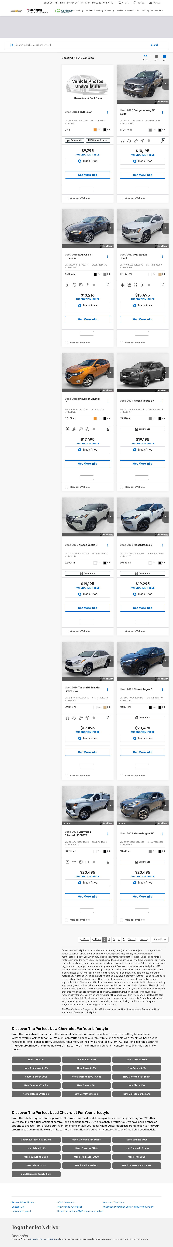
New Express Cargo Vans (136, 1094)
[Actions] (107, 112)
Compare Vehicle (80, 198)
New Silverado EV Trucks (36, 1094)
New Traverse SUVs (136, 1060)
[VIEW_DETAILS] (88, 84)
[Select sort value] (146, 58)
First (84, 939)
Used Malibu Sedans (86, 1165)
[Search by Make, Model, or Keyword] (82, 45)
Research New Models (23, 1203)
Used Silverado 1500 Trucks (36, 1140)
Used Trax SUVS (136, 1157)
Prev (96, 939)
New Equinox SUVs (86, 1060)
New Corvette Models (86, 1094)
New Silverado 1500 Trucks (86, 1077)
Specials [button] (119, 11)
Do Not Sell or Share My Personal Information (80, 1211)
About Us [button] (159, 11)
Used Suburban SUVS (36, 1157)
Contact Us (18, 1207)
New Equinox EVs (86, 1085)
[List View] (164, 58)
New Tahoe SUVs (137, 1068)
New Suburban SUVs (36, 1077)
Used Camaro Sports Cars (136, 1165)
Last (144, 939)
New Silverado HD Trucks (137, 1077)
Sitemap (44, 1239)
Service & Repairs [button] (145, 11)
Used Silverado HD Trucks (86, 1140)
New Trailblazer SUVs (36, 1068)
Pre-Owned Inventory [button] (94, 11)
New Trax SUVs (36, 1060)
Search (154, 45)
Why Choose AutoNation (70, 1207)
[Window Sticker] (98, 140)
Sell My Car (130, 11)
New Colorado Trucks (36, 1085)
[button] (165, 84)
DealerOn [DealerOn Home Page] (34, 1239)
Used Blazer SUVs (36, 1165)
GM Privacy (54, 1239)
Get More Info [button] (87, 175)
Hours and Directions (113, 1203)
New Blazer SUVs (86, 1068)
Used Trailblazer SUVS (86, 1157)
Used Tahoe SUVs (36, 1148)
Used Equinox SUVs (136, 1140)
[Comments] (75, 140)
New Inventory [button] (77, 11)
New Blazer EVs (136, 1085)
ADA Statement (65, 1203)
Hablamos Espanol (21, 1211)
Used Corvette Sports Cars (36, 1174)
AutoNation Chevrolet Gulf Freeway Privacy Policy (128, 1207)
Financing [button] (109, 11)
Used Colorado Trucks (137, 1148)
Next (132, 939)
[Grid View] (155, 58)
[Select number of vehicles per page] (160, 940)
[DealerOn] (20, 1236)
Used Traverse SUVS (86, 1148)
